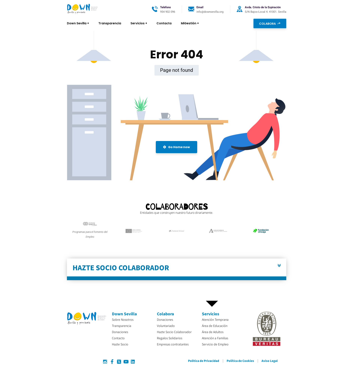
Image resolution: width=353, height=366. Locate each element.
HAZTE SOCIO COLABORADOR (121, 267)
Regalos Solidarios (169, 338)
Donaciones (120, 332)
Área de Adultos (212, 332)
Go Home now (176, 147)
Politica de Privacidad (203, 361)
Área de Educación (214, 325)
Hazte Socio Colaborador (174, 332)
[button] (176, 269)
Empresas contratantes (173, 344)
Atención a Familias (215, 338)
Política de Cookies (240, 361)
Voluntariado (166, 325)
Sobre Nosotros (122, 319)
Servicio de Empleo (215, 344)
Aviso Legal (270, 361)
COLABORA (270, 23)
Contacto (118, 338)
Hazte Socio (120, 344)
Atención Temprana (215, 319)
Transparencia (121, 325)
